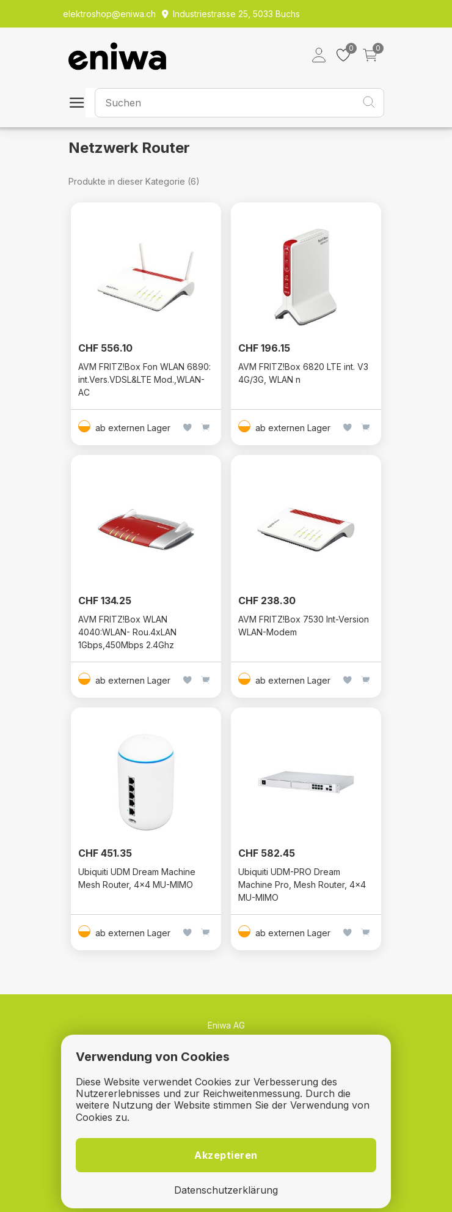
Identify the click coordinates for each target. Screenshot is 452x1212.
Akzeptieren (226, 1155)
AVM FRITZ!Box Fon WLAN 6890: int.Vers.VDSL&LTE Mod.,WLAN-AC (144, 379)
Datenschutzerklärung (226, 1190)
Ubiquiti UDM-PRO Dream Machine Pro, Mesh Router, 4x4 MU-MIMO (302, 885)
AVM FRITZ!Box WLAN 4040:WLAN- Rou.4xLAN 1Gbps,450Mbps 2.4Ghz (127, 632)
